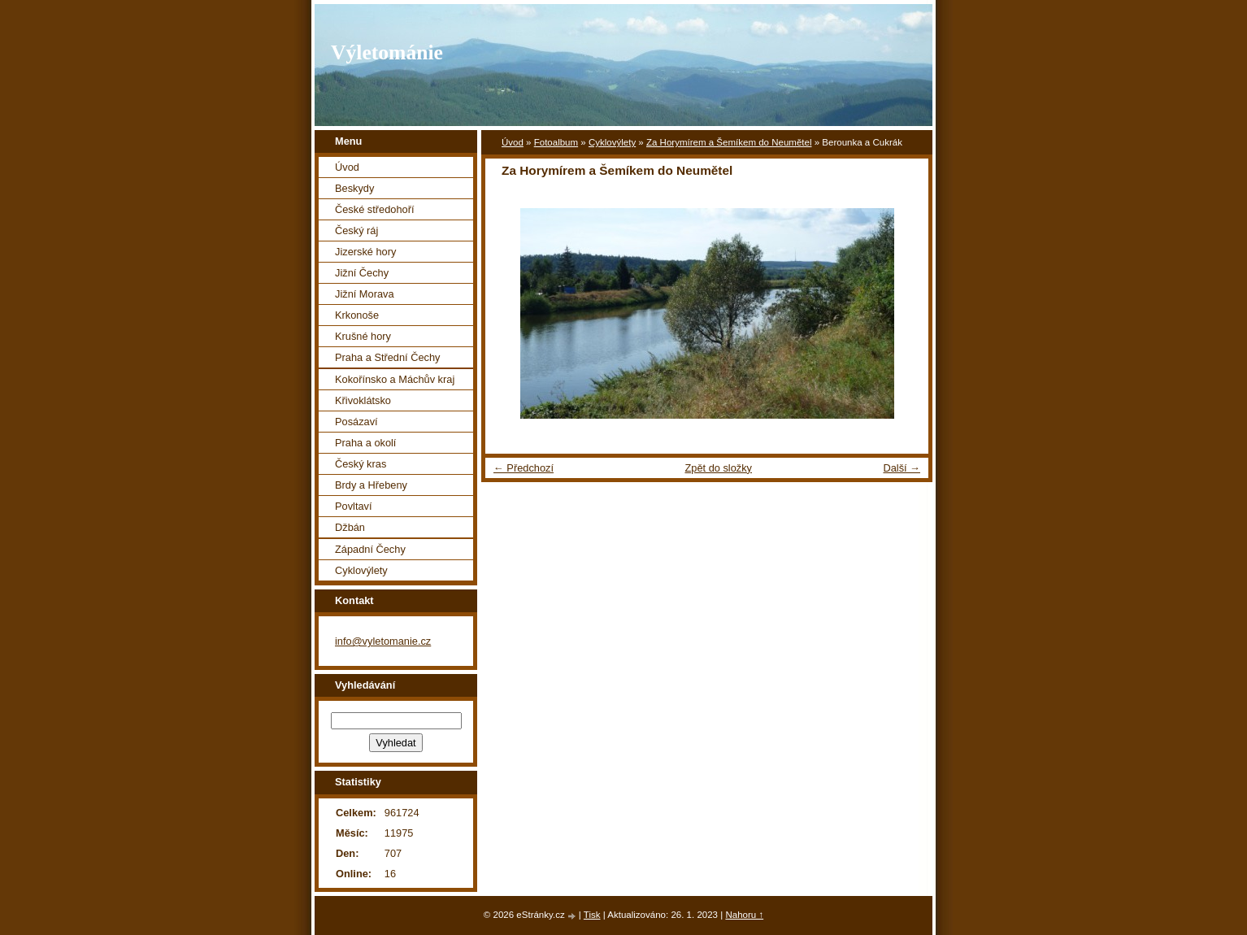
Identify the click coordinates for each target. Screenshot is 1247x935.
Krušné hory (363, 336)
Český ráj (356, 230)
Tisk (592, 915)
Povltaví (353, 506)
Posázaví (356, 421)
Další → (901, 468)
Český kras (360, 464)
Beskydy (354, 188)
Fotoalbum (556, 142)
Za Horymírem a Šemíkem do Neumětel (729, 142)
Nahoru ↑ (744, 915)
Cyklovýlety (612, 142)
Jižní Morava (364, 294)
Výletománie (387, 52)
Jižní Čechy (362, 273)
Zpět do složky (718, 468)
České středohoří (374, 209)
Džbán (350, 527)
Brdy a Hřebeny (371, 485)
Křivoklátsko (363, 400)
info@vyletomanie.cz (383, 641)
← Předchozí (523, 468)
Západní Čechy (370, 549)
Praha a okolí (365, 443)
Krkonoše (357, 315)
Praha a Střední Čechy (387, 357)
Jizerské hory (365, 252)
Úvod (513, 142)
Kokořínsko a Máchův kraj (394, 379)
